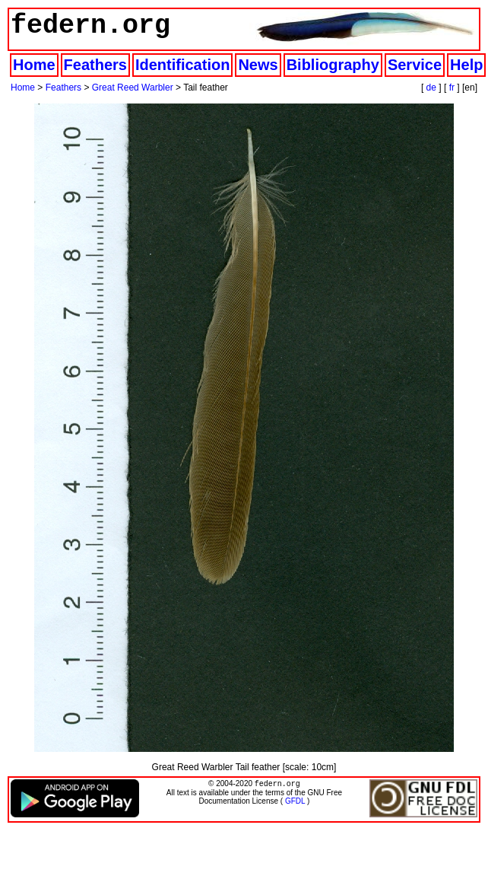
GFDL (295, 802)
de (431, 87)
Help (466, 64)
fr (452, 87)
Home (34, 64)
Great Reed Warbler (132, 87)
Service (415, 64)
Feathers (95, 64)
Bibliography (333, 64)
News (257, 64)
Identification (182, 64)
